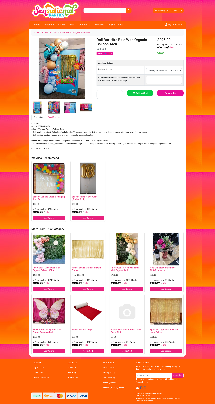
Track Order (38, 372)
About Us (99, 24)
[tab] (38, 117)
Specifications (54, 117)
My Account (39, 367)
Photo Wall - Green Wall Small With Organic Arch (125, 269)
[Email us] (137, 387)
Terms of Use (108, 367)
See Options (49, 218)
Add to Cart (140, 93)
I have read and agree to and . (157, 380)
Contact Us (84, 24)
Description (38, 117)
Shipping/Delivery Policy (113, 388)
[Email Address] (154, 375)
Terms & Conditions (167, 379)
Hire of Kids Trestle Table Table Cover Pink (126, 331)
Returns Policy (109, 378)
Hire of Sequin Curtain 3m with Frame (86, 269)
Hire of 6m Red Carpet (82, 329)
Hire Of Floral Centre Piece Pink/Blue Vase (163, 269)
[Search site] (128, 10)
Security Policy (109, 383)
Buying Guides (115, 24)
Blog (72, 24)
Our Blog (72, 372)
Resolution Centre (41, 378)
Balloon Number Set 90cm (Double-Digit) (84, 198)
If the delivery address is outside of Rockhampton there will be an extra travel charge (119, 79)
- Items (166, 10)
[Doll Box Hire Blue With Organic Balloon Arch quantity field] (110, 94)
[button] (173, 25)
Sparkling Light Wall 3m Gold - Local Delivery (164, 331)
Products (49, 24)
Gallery (61, 24)
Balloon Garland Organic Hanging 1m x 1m (49, 198)
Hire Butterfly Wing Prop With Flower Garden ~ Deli (47, 331)
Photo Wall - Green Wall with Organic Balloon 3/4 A (46, 269)
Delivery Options (105, 69)
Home (37, 24)
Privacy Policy (109, 372)
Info (171, 47)
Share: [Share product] (104, 53)
